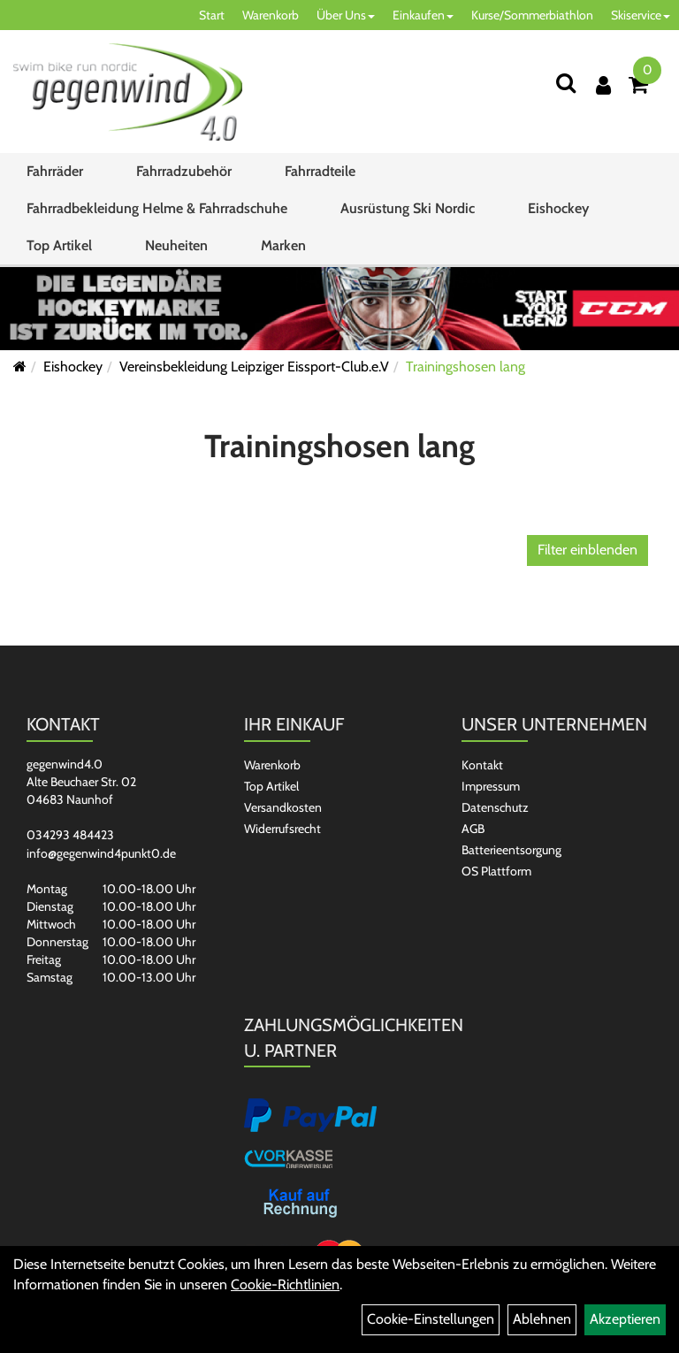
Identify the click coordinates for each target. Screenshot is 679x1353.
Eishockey (558, 208)
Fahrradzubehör (184, 171)
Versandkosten (283, 807)
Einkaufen (423, 15)
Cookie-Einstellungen (430, 1319)
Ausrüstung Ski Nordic (407, 208)
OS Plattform (496, 871)
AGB (473, 829)
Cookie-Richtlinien (285, 1284)
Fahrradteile (320, 171)
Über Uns (346, 15)
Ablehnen (542, 1319)
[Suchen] (566, 82)
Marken (283, 245)
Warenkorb (270, 15)
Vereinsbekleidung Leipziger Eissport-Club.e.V (254, 366)
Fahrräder (55, 171)
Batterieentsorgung (511, 850)
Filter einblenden (587, 549)
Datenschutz (495, 807)
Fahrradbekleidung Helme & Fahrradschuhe (157, 208)
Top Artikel (59, 245)
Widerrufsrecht (282, 829)
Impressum (491, 786)
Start (212, 15)
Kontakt (482, 765)
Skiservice (640, 15)
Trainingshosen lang (465, 366)
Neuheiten (176, 245)
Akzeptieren (625, 1319)
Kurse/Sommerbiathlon (532, 15)
